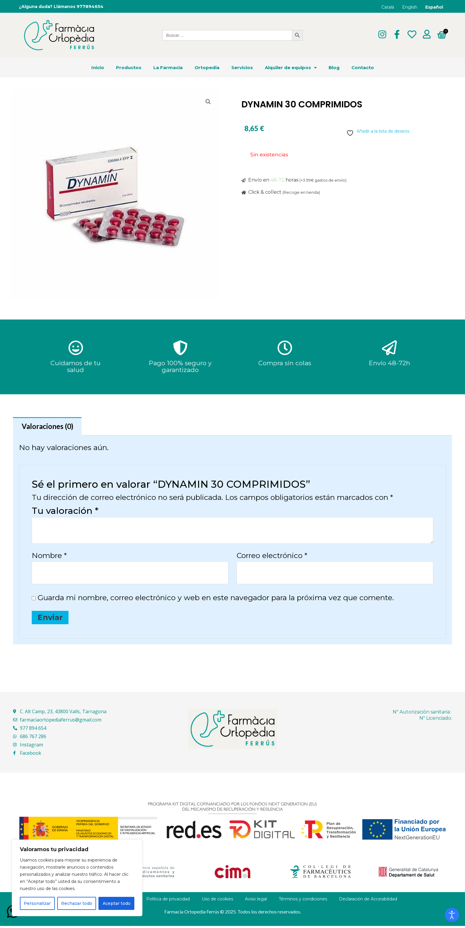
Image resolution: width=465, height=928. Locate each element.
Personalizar (37, 903)
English (409, 7)
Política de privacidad (168, 901)
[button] (208, 102)
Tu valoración (65, 511)
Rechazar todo (76, 903)
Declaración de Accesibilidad (368, 901)
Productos (128, 68)
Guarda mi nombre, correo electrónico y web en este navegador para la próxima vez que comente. (216, 599)
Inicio (97, 68)
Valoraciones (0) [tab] (49, 426)
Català (387, 7)
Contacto (362, 68)
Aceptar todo (116, 903)
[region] (77, 878)
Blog (334, 68)
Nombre (49, 556)
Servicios (242, 68)
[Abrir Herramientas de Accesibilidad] (452, 915)
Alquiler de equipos (291, 68)
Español (434, 7)
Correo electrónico (272, 556)
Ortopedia (207, 68)
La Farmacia (168, 68)
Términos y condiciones (303, 901)
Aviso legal (256, 901)
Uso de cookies (217, 901)
